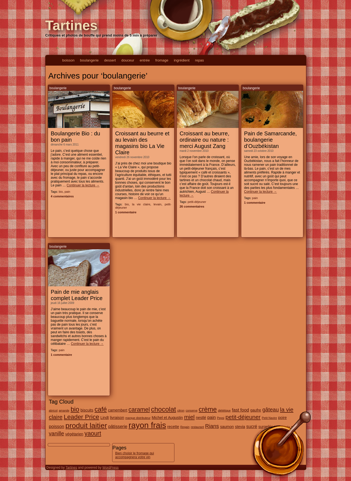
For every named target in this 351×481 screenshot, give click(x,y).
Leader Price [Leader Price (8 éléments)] (81, 416)
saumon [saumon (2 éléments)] (227, 426)
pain (67, 191)
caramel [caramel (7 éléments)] (139, 409)
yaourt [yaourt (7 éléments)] (92, 433)
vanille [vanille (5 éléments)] (56, 433)
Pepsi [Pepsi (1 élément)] (220, 418)
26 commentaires (192, 206)
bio (61, 191)
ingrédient (181, 60)
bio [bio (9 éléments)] (74, 409)
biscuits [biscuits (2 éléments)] (87, 410)
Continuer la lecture (83, 185)
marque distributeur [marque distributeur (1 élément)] (138, 418)
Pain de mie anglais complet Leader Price (77, 295)
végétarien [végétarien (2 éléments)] (74, 434)
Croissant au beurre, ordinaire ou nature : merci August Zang (204, 139)
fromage (161, 60)
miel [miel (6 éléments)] (189, 417)
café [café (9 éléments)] (101, 409)
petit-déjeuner (197, 201)
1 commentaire (126, 212)
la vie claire (141, 204)
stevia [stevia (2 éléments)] (240, 426)
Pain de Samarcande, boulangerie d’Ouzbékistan (270, 139)
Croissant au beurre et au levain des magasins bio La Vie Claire (142, 142)
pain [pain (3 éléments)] (211, 417)
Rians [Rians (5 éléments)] (212, 426)
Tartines (71, 25)
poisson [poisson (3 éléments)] (56, 426)
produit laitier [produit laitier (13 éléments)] (86, 425)
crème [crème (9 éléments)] (208, 409)
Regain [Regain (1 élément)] (184, 427)
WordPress (110, 467)
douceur (127, 60)
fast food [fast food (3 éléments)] (240, 409)
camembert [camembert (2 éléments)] (117, 410)
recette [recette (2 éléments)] (173, 426)
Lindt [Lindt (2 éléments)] (104, 417)
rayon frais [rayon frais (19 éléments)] (147, 425)
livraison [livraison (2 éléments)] (117, 417)
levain (158, 204)
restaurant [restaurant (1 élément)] (197, 427)
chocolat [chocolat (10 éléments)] (163, 409)
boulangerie (89, 60)
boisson (68, 60)
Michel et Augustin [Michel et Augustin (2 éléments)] (167, 417)
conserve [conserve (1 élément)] (191, 410)
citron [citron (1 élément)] (180, 410)
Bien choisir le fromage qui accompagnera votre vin (134, 455)
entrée (145, 60)
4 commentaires (62, 196)
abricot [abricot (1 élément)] (53, 410)
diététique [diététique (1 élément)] (224, 410)
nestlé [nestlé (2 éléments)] (201, 417)
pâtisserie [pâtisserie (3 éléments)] (118, 426)
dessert (110, 60)
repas (199, 60)
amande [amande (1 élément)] (64, 410)
